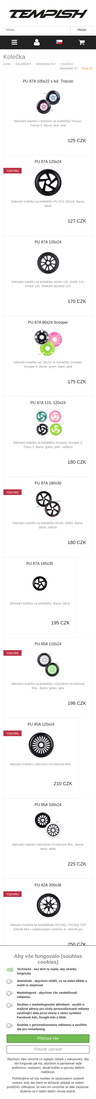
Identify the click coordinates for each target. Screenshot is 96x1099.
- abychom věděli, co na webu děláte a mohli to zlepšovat (52, 983)
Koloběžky (23, 64)
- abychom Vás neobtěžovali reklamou (47, 995)
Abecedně (68, 68)
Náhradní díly (46, 64)
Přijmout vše (48, 1038)
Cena (87, 68)
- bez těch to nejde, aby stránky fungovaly (47, 971)
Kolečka (67, 64)
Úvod (7, 64)
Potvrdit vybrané (48, 1049)
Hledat (81, 30)
